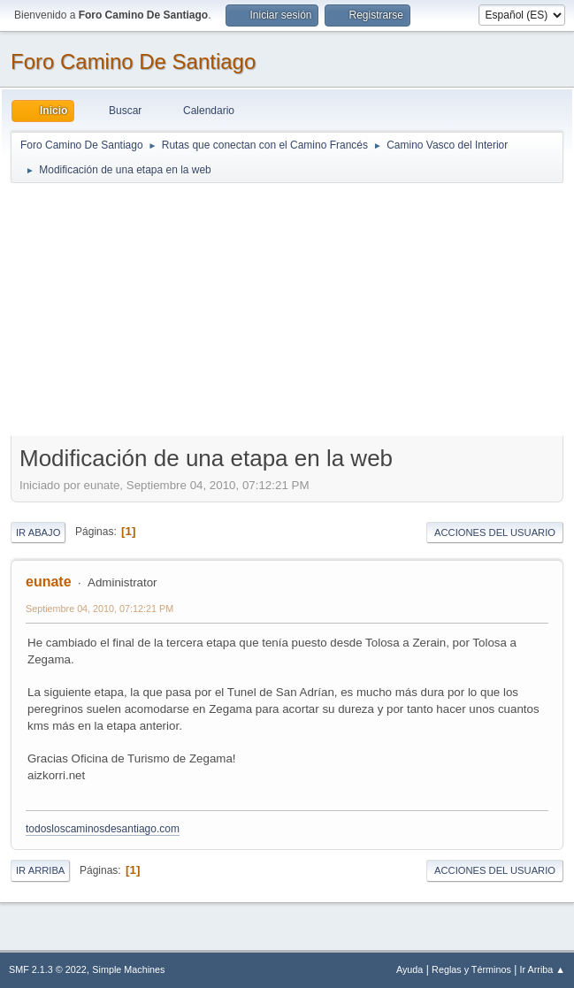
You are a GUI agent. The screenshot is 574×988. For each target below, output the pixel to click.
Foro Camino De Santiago (133, 61)
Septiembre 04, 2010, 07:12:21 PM (99, 608)
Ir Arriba (40, 870)
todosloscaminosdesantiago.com (103, 829)
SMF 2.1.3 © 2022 (48, 969)
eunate (49, 581)
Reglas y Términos (471, 969)
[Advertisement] (287, 309)
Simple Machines (128, 969)
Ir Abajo (38, 532)
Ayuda (409, 969)
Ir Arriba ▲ (542, 969)
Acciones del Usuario (494, 532)
